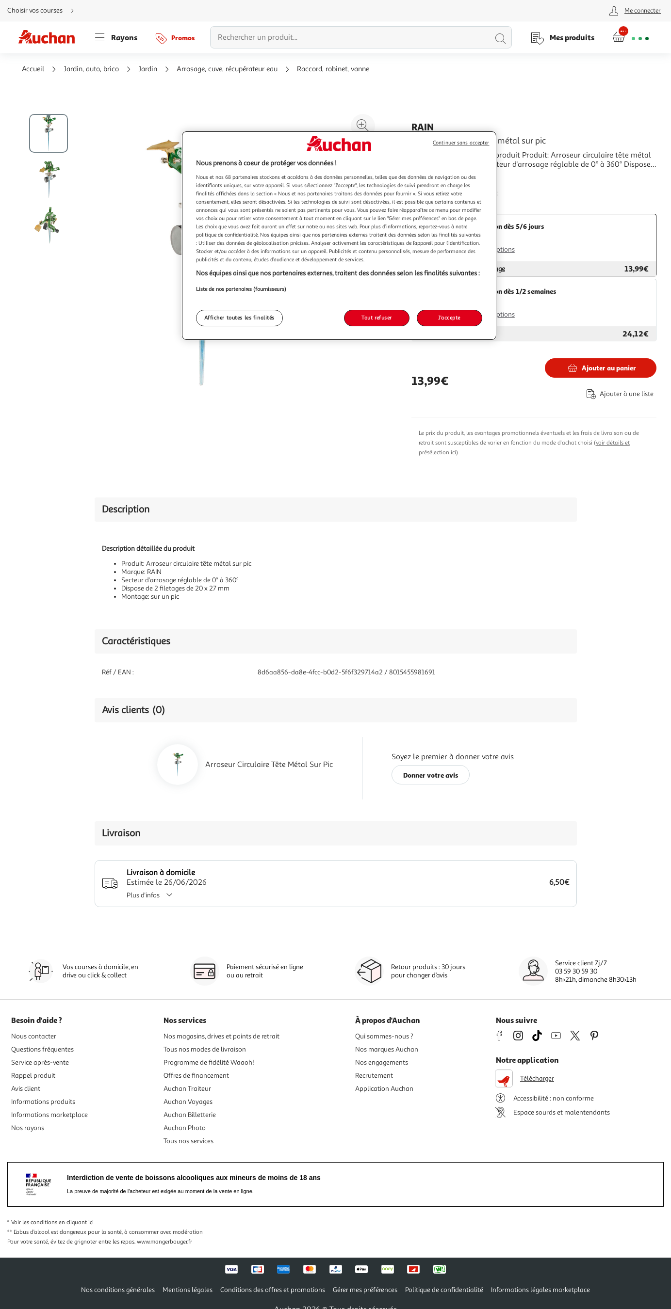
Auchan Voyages (188, 1102)
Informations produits (43, 1102)
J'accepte (449, 317)
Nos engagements (381, 1062)
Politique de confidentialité (444, 1290)
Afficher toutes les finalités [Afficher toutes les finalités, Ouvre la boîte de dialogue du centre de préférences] (239, 317)
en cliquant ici (76, 1222)
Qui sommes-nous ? (384, 1036)
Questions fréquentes (42, 1049)
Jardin (147, 69)
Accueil (33, 69)
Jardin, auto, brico (91, 69)
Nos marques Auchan (386, 1049)
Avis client (25, 1089)
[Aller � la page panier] (630, 37)
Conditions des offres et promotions (272, 1290)
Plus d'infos (153, 895)
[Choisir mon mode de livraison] (44, 10)
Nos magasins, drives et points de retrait (221, 1036)
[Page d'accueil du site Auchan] (50, 37)
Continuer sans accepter (461, 143)
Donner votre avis (430, 775)
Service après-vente (40, 1062)
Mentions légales (188, 1290)
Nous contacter (33, 1036)
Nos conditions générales (118, 1290)
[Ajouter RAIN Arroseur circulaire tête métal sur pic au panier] (600, 368)
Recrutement (374, 1075)
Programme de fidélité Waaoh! (209, 1062)
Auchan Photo (185, 1128)
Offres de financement (196, 1075)
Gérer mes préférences (365, 1290)
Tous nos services (188, 1141)
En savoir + (429, 179)
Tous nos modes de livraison (205, 1049)
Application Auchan (384, 1089)
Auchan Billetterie (190, 1115)
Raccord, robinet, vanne (333, 69)
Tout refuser (376, 317)
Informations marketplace (49, 1115)
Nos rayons (27, 1128)
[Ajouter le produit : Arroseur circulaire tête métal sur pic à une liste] (618, 393)
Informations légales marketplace (540, 1290)
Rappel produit (33, 1075)
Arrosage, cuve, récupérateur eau (227, 69)
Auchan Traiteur (187, 1089)
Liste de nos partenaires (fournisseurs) (241, 289)
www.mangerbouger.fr (164, 1241)
